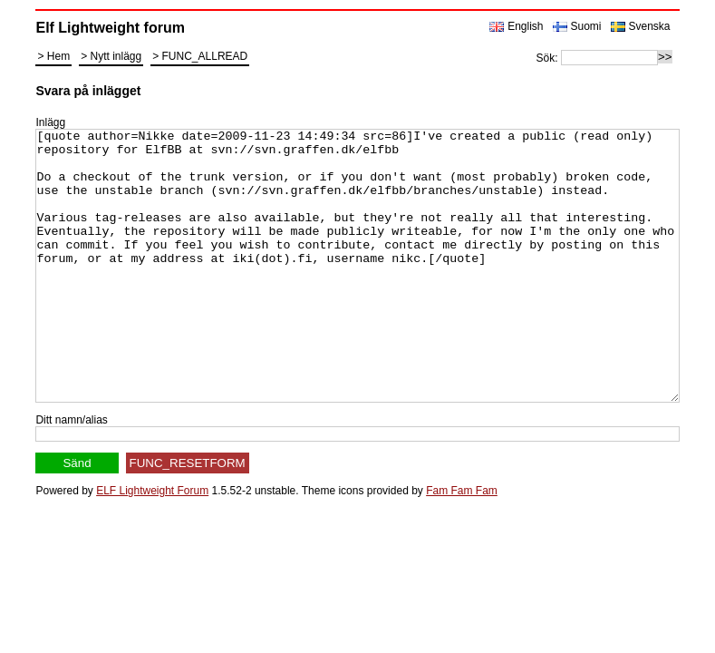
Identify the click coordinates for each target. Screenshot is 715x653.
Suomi (586, 26)
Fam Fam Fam (462, 545)
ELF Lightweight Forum (152, 545)
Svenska (650, 26)
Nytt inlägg (115, 56)
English (525, 26)
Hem (58, 56)
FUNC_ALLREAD (205, 56)
